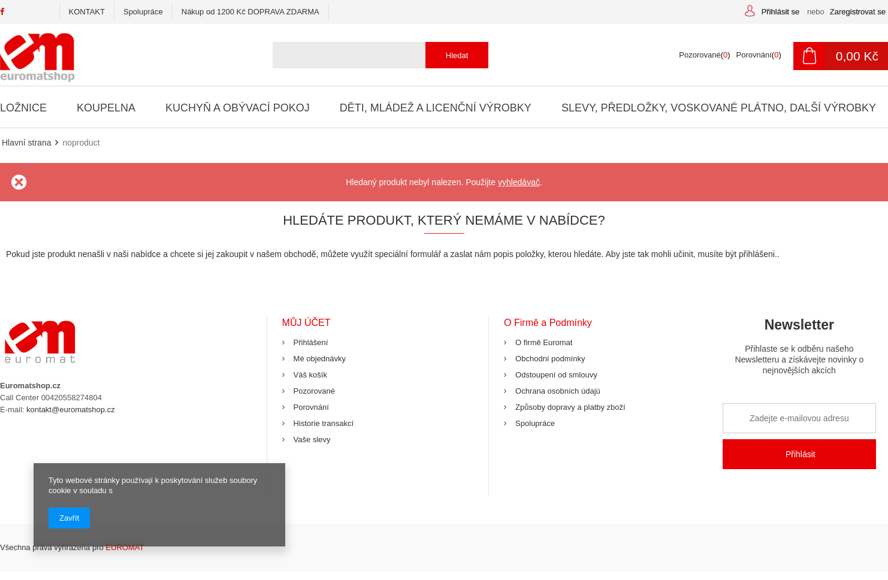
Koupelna (106, 108)
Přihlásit (800, 454)
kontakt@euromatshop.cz (70, 409)
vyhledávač (519, 182)
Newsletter (799, 351)
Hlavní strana (26, 142)
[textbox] (376, 55)
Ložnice (23, 108)
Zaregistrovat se (858, 11)
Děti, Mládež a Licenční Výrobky (434, 108)
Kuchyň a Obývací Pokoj (236, 108)
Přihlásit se (782, 11)
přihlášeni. (758, 254)
